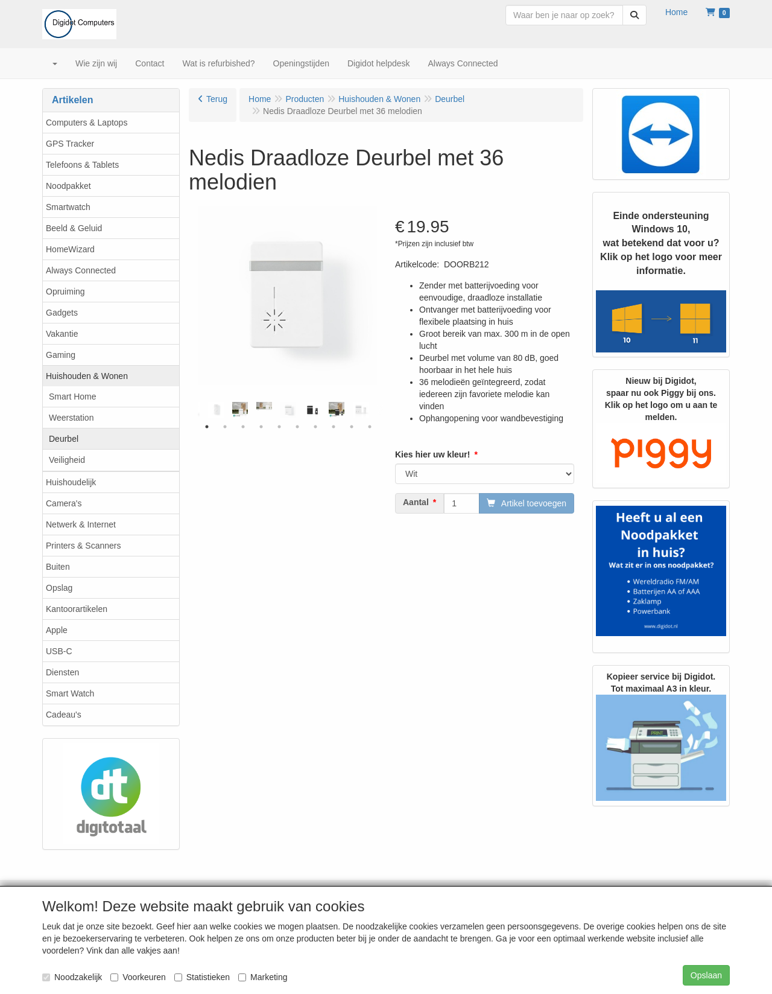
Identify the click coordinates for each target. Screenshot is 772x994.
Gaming (60, 355)
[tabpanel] (288, 410)
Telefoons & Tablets (82, 165)
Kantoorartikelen (76, 609)
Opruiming (65, 291)
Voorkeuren (138, 977)
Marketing (262, 977)
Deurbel (63, 439)
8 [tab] (333, 427)
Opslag (59, 588)
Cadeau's (63, 714)
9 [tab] (352, 427)
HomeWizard (70, 249)
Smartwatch (68, 207)
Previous (195, 410)
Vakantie (62, 334)
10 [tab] (370, 427)
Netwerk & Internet (81, 524)
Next (380, 410)
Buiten (58, 567)
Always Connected (81, 270)
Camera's (63, 503)
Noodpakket (68, 186)
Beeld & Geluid (74, 228)
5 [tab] (279, 427)
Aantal (416, 502)
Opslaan (706, 975)
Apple (57, 630)
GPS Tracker (70, 143)
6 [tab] (297, 427)
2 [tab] (225, 427)
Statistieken (202, 977)
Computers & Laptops (86, 122)
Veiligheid (67, 460)
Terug (216, 99)
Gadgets (62, 312)
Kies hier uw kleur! (432, 454)
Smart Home (72, 396)
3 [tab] (243, 427)
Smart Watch (70, 693)
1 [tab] (207, 427)
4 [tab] (261, 427)
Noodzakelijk (72, 977)
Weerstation (71, 417)
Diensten (62, 672)
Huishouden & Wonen (87, 376)
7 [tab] (315, 427)
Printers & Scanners (83, 545)
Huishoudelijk (71, 482)
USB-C (59, 651)
